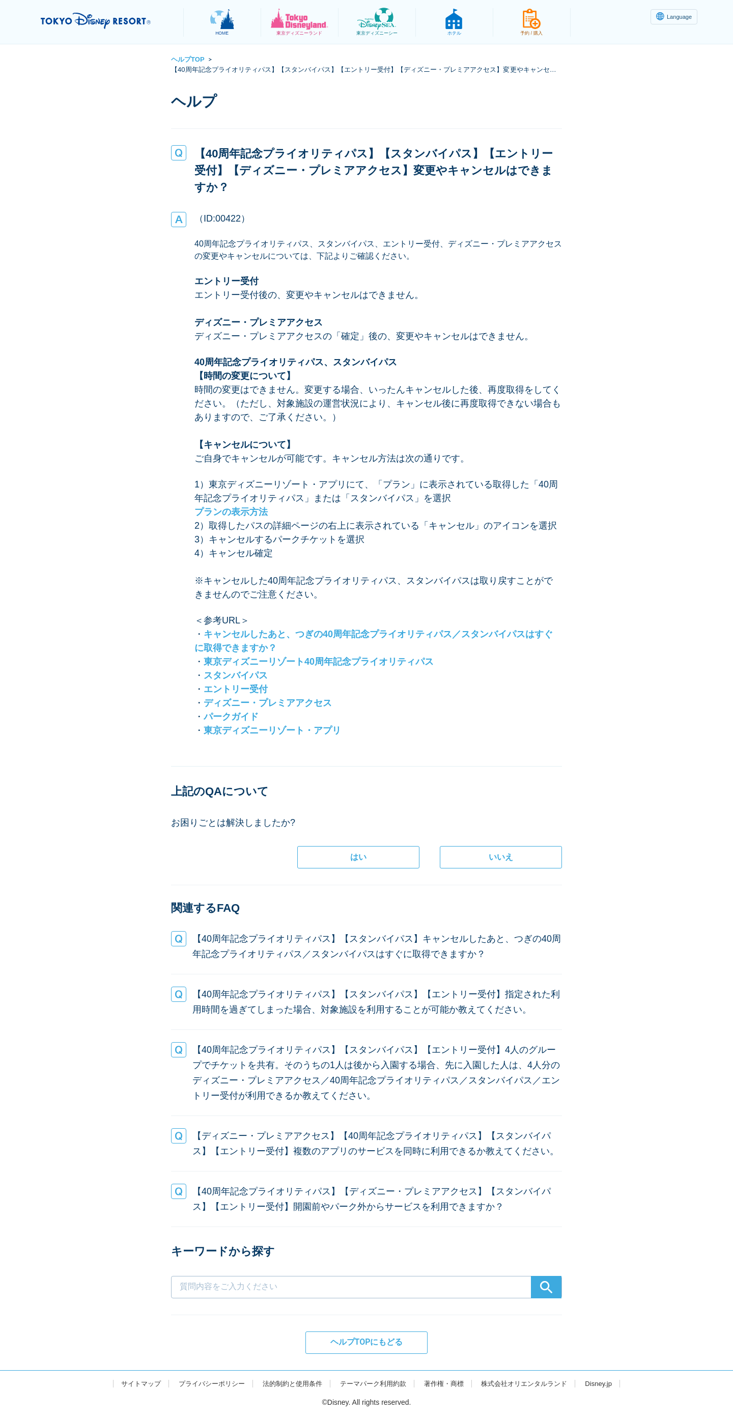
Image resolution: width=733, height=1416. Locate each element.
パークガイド (231, 717)
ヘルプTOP (188, 59)
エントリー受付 (236, 689)
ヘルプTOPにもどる (366, 1342)
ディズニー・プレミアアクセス (268, 703)
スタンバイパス (236, 675)
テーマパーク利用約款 (373, 1383)
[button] (366, 946)
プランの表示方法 (231, 512)
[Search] (546, 1287)
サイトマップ (127, 1383)
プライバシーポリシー (202, 1383)
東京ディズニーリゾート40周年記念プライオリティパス (319, 662)
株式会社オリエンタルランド (534, 1383)
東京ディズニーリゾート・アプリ (272, 730)
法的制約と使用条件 (288, 1383)
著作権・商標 (448, 1383)
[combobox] (366, 1270)
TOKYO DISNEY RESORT (106, 21)
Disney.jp (612, 1383)
